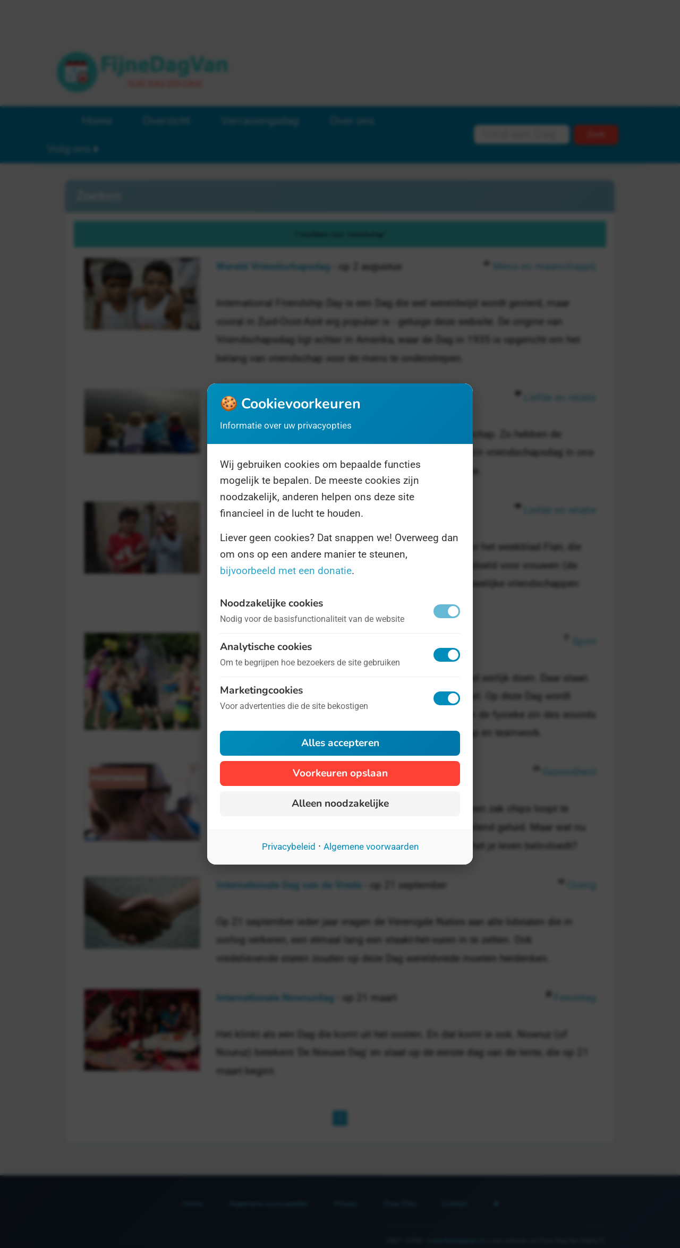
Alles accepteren (340, 743)
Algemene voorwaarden (371, 846)
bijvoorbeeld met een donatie (286, 571)
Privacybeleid (289, 846)
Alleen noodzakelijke (340, 803)
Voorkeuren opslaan (340, 773)
